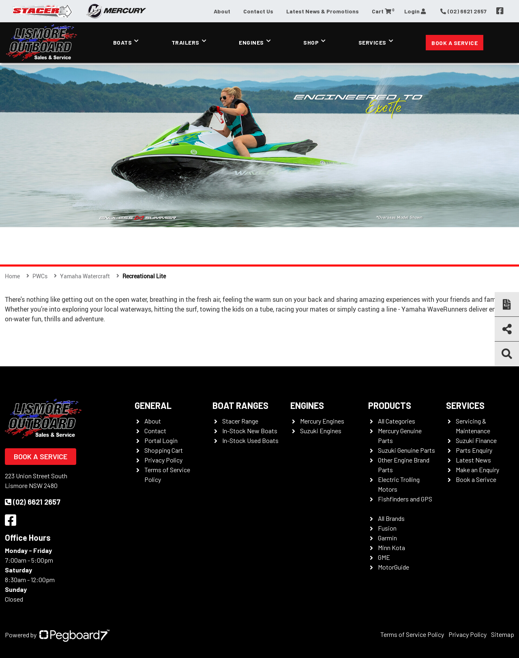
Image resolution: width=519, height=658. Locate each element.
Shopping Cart (163, 450)
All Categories (396, 421)
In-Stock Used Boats (250, 440)
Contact (155, 430)
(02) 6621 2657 (32, 501)
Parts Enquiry (474, 450)
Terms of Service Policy (412, 634)
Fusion (387, 528)
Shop (311, 42)
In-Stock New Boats (249, 430)
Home (12, 276)
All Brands (391, 518)
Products (389, 405)
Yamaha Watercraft (85, 276)
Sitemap (502, 634)
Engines (251, 42)
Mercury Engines (322, 421)
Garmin (387, 538)
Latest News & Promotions (322, 11)
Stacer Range (240, 421)
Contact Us (258, 11)
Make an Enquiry (477, 469)
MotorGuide (393, 567)
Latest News (473, 460)
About (222, 11)
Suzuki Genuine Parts (406, 450)
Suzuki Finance (476, 440)
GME (384, 557)
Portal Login (161, 440)
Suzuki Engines (320, 430)
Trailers (185, 42)
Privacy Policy (163, 460)
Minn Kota (391, 547)
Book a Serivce (476, 479)
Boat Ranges (240, 405)
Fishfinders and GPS (405, 499)
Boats (122, 42)
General (153, 405)
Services (372, 42)
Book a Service (454, 42)
